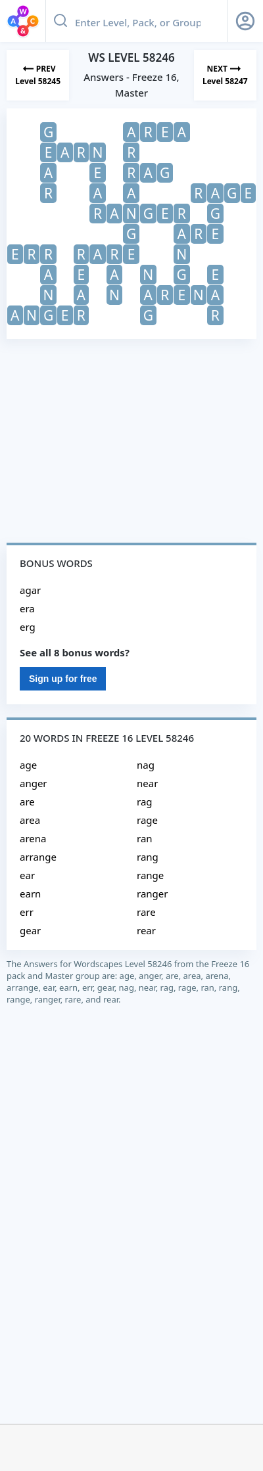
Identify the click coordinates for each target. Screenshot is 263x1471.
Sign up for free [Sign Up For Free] (63, 678)
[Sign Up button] (245, 21)
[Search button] (60, 21)
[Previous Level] (38, 75)
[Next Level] (225, 75)
